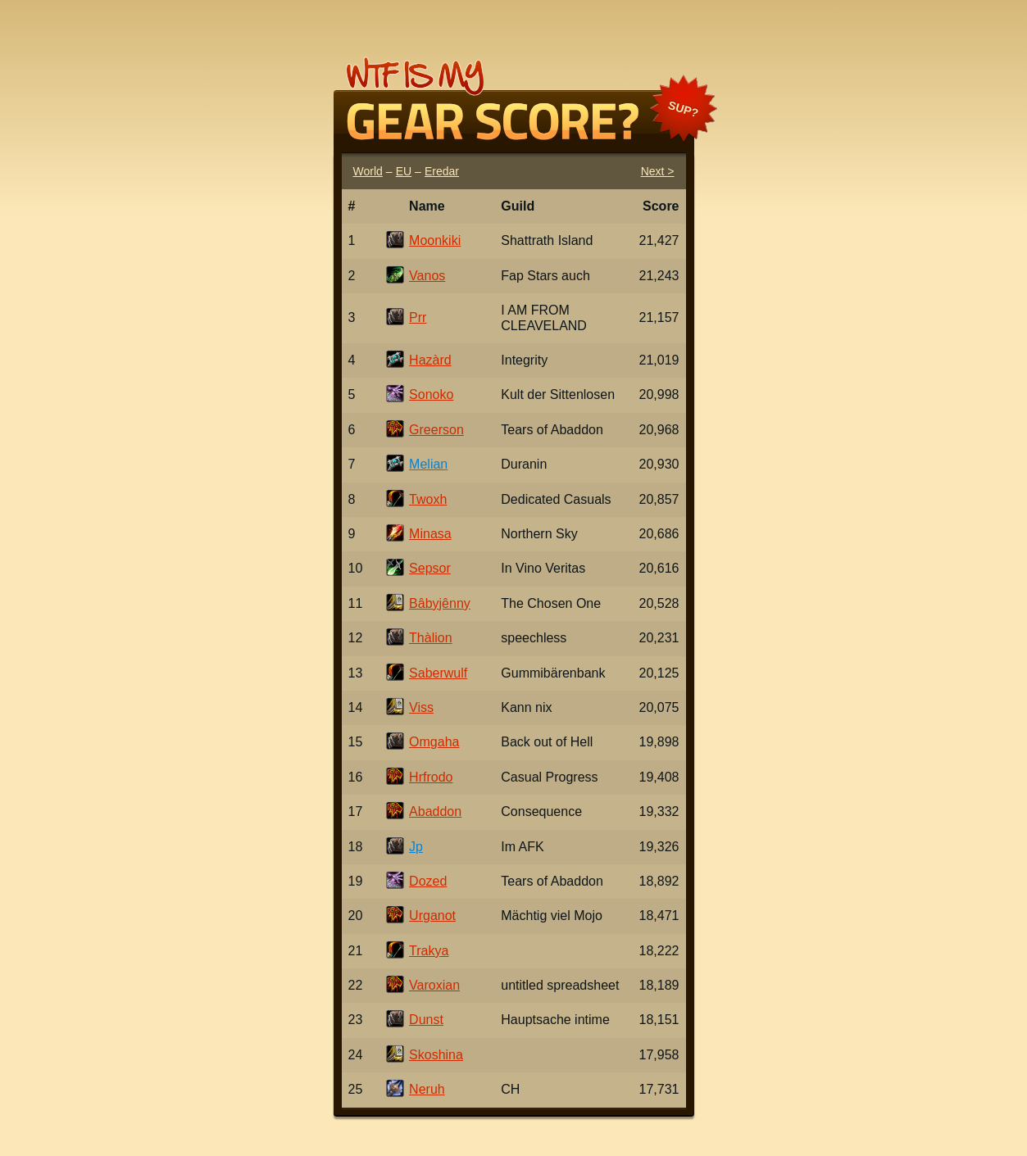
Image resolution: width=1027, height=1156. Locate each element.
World (368, 171)
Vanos (427, 276)
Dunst (426, 1020)
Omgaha (434, 742)
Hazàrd (430, 360)
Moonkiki (435, 240)
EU (403, 171)
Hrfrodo (430, 777)
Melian (428, 464)
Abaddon (435, 811)
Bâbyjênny (439, 603)
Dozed (428, 881)
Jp (416, 847)
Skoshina (436, 1055)
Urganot (432, 916)
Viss (421, 707)
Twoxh (428, 499)
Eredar (442, 171)
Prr (417, 317)
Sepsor (430, 568)
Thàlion (430, 638)
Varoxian (434, 985)
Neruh (427, 1089)
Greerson (436, 430)
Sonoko (431, 394)
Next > (658, 171)
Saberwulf (438, 673)
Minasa (430, 534)
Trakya (428, 951)
